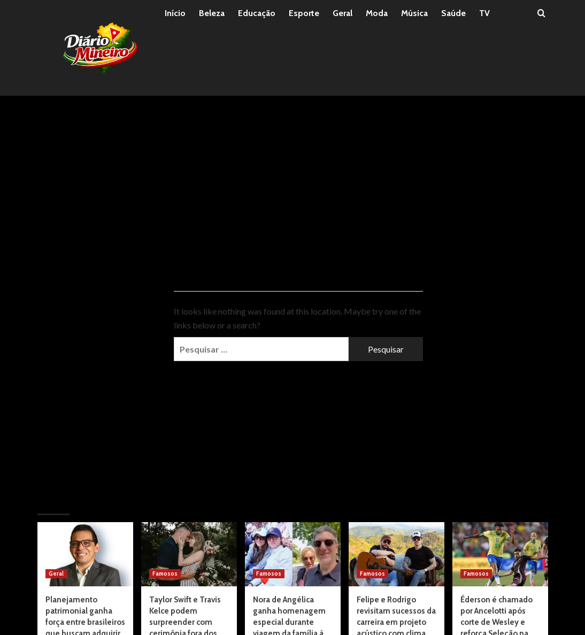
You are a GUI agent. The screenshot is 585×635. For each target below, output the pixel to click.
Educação (256, 13)
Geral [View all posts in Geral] (56, 573)
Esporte (304, 13)
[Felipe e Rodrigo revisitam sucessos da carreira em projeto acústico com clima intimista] (396, 554)
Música (414, 13)
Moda (377, 13)
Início (175, 13)
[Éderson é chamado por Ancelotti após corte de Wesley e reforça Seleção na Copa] (500, 554)
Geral (342, 13)
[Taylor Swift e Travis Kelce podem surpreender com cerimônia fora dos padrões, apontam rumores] (189, 554)
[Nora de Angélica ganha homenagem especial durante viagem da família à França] (293, 554)
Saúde (453, 13)
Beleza (212, 13)
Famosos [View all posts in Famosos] (165, 573)
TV (484, 13)
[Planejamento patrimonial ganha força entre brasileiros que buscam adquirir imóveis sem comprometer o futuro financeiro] (85, 554)
